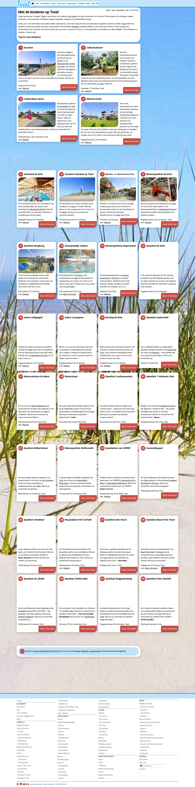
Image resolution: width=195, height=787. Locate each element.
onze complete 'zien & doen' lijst (46, 651)
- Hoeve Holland (23, 735)
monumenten (94, 651)
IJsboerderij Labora (31, 99)
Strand (53, 3)
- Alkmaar (143, 732)
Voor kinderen (22, 713)
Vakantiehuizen (23, 756)
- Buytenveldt (22, 769)
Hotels (19, 753)
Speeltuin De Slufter (31, 578)
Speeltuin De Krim (153, 246)
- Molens (61, 735)
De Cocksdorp (62, 106)
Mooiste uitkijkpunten (25, 716)
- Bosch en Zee (22, 728)
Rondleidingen (63, 760)
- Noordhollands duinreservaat (151, 738)
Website (26, 88)
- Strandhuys (21, 741)
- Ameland (143, 710)
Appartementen (23, 725)
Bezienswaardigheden (66, 722)
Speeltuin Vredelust (31, 519)
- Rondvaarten (63, 744)
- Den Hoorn (103, 719)
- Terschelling (144, 713)
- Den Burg (102, 716)
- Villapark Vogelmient (66, 710)
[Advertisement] (159, 64)
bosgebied (167, 406)
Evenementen (71, 3)
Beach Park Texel (147, 552)
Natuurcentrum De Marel (33, 376)
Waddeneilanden (105, 744)
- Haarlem (143, 750)
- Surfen (61, 778)
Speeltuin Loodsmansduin (116, 376)
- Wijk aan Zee (144, 741)
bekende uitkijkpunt (26, 617)
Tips (18, 710)
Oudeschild (171, 350)
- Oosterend (103, 735)
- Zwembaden (63, 766)
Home (19, 701)
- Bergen (142, 729)
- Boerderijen (63, 747)
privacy (45, 784)
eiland (64, 212)
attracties (75, 27)
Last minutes (63, 713)
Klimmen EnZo (91, 99)
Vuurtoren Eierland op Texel (76, 174)
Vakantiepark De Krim (167, 209)
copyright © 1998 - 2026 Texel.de (57, 784)
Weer (93, 3)
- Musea (61, 725)
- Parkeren (102, 766)
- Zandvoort (143, 753)
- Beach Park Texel (24, 766)
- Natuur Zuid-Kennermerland (150, 744)
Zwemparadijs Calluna (73, 246)
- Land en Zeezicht (24, 738)
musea (77, 651)
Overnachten (45, 3)
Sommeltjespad (152, 448)
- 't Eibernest (21, 759)
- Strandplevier (22, 744)
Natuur (60, 756)
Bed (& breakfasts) (24, 747)
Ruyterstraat (68, 376)
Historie (101, 753)
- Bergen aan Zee (146, 725)
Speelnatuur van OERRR (115, 448)
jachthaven (155, 353)
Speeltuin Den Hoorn (113, 519)
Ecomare (25, 47)
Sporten (61, 763)
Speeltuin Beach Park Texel (158, 519)
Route (100, 759)
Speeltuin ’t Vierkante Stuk (157, 376)
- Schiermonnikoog (146, 707)
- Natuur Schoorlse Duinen (149, 722)
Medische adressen (106, 769)
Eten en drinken (104, 704)
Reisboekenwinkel (105, 775)
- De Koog (102, 725)
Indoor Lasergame (71, 317)
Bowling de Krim (111, 317)
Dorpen (101, 713)
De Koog (78, 275)
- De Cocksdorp (104, 722)
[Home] (32, 3)
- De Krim (20, 772)
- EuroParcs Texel (23, 775)
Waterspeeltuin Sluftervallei (76, 448)
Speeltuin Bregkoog (31, 246)
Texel (37, 3)
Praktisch (81, 3)
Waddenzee (103, 750)
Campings (21, 750)
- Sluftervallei (63, 701)
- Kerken (61, 732)
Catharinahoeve (92, 47)
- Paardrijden (63, 775)
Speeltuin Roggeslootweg (116, 578)
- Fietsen (61, 769)
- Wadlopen (102, 701)
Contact (142, 769)
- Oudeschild (103, 729)
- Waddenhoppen (105, 747)
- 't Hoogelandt (22, 763)
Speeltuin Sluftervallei (73, 578)
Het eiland (21, 707)
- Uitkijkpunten (63, 738)
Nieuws (101, 778)
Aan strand (72, 16)
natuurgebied (117, 483)
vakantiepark (37, 209)
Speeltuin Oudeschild (154, 317)
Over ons (142, 763)
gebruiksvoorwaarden (36, 784)
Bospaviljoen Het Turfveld (75, 519)
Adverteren (143, 759)
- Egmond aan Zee (146, 735)
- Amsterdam (144, 747)
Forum (100, 772)
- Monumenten (63, 729)
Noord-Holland (145, 719)
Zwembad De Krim (30, 174)
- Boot (100, 763)
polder (38, 406)
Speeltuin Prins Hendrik (156, 578)
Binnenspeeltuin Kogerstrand (118, 246)
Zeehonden (102, 741)
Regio (88, 3)
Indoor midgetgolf (30, 317)
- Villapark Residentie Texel (68, 707)
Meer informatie (69, 87)
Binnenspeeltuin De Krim (156, 174)
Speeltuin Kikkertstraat (33, 448)
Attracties (61, 741)
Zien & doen (61, 3)
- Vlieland (143, 716)
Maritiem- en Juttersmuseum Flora (117, 174)
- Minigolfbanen (64, 753)
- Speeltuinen (63, 750)
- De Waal (102, 732)
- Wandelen (62, 772)
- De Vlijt (20, 732)
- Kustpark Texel (23, 778)
